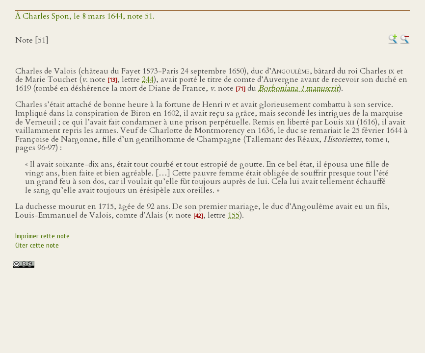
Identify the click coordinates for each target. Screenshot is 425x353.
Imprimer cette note (42, 236)
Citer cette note (37, 245)
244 (148, 79)
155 (233, 215)
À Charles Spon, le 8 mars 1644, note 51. (85, 16)
